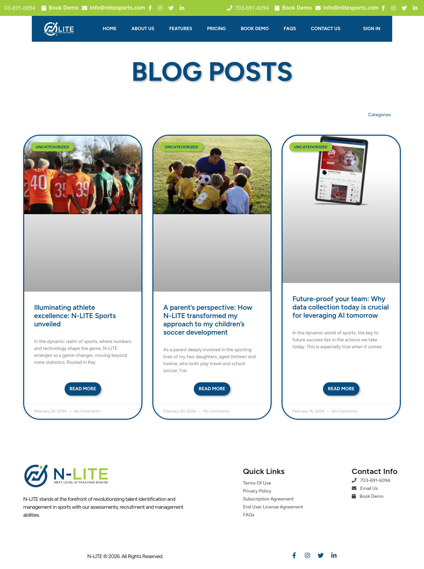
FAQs (290, 28)
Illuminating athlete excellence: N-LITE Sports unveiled (75, 315)
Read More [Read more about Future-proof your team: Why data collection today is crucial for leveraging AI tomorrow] (341, 389)
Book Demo (53, 8)
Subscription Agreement (268, 499)
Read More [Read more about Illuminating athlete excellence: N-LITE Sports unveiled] (83, 389)
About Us (143, 28)
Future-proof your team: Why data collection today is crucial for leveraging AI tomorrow (340, 307)
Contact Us (326, 28)
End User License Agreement (273, 507)
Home (110, 28)
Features (180, 28)
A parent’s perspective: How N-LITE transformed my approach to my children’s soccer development (207, 320)
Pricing (216, 28)
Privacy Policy (257, 491)
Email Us (365, 488)
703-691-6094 (371, 480)
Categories (379, 115)
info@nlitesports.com (107, 8)
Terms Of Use (257, 483)
